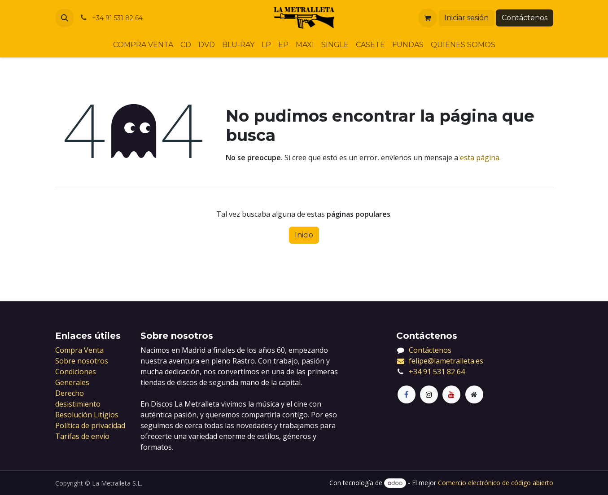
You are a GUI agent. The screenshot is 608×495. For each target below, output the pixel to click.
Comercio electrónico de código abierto (495, 482)
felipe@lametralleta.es (440, 361)
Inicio (304, 235)
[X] (429, 394)
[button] (64, 18)
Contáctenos (524, 17)
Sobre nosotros (81, 361)
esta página (479, 157)
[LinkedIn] (451, 394)
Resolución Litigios (86, 415)
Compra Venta (79, 350)
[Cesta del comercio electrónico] (427, 18)
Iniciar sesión (466, 17)
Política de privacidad (90, 425)
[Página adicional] (474, 394)
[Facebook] (407, 394)
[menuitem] (143, 45)
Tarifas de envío (82, 436)
